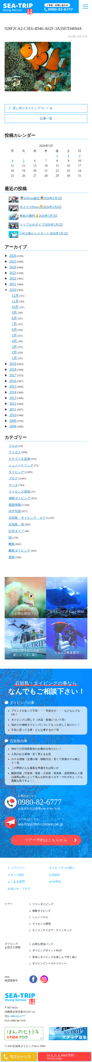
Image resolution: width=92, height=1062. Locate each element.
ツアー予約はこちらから (46, 840)
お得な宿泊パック (42, 944)
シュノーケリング (21, 465)
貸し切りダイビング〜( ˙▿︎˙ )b (32, 108)
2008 (12, 426)
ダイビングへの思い (62, 867)
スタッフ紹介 (16, 874)
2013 (12, 398)
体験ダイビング (19, 498)
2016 (12, 381)
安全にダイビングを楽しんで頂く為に (54, 957)
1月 (14, 358)
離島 (12, 544)
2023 (12, 273)
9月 (14, 312)
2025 (12, 261)
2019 (12, 364)
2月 (14, 352)
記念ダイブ (16, 531)
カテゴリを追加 (19, 458)
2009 (12, 421)
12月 (15, 295)
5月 (14, 335)
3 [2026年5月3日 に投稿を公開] (79, 155)
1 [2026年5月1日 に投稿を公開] (57, 155)
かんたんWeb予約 (68, 1056)
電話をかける (20, 1056)
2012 (12, 403)
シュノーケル (40, 917)
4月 (14, 341)
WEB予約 (55, 881)
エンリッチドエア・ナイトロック (52, 930)
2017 (12, 375)
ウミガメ (15, 452)
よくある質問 (16, 881)
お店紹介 (54, 874)
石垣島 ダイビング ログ (27, 517)
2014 (12, 392)
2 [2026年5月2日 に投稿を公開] (68, 155)
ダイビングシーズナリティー (49, 963)
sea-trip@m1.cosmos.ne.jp (40, 824)
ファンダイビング (42, 904)
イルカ (13, 445)
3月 (14, 347)
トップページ (16, 867)
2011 (12, 409)
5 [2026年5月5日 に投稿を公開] (23, 160)
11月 (15, 301)
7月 (14, 324)
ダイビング (16, 472)
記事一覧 (46, 118)
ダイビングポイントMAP (47, 950)
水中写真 (15, 511)
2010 (12, 415)
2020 (12, 290)
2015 (12, 386)
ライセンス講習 (19, 491)
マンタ (13, 485)
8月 (14, 318)
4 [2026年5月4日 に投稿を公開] (12, 160)
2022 (12, 278)
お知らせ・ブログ (19, 888)
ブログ (13, 478)
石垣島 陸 (16, 524)
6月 (14, 329)
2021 (12, 284)
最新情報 (15, 504)
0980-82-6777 (40, 802)
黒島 (12, 557)
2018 (12, 369)
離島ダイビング (19, 550)
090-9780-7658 (50, 808)
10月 (15, 307)
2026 (12, 256)
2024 (12, 267)
